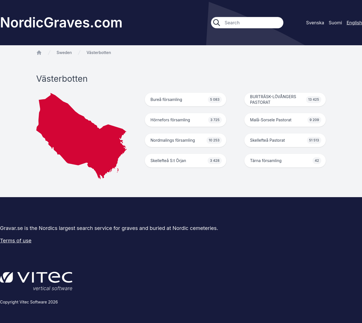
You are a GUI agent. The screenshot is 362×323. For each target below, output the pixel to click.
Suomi (335, 22)
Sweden (64, 52)
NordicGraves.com (61, 22)
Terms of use (15, 241)
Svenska (315, 22)
